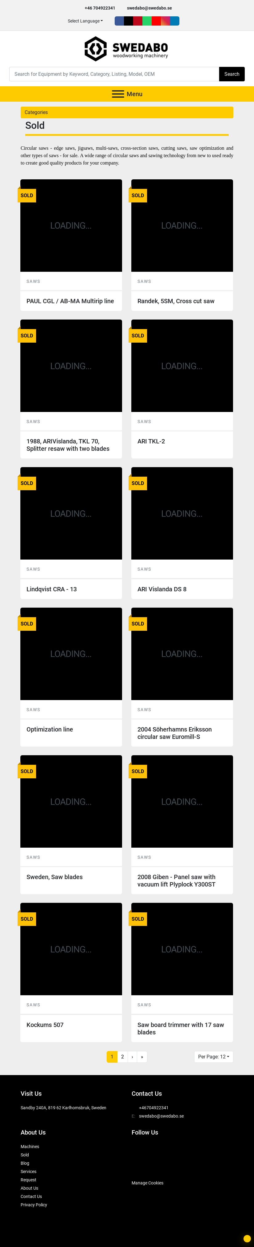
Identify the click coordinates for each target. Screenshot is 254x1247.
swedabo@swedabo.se (149, 8)
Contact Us (31, 1196)
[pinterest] (137, 21)
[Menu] (118, 94)
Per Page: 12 (212, 1057)
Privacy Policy (34, 1204)
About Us (29, 1188)
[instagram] (165, 21)
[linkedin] (174, 21)
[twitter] (128, 21)
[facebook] (119, 21)
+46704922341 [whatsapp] (154, 1107)
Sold (25, 1154)
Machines (30, 1146)
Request (28, 1179)
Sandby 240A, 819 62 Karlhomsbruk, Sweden (63, 1107)
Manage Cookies (147, 1182)
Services (28, 1171)
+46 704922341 (100, 8)
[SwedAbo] (143, 1167)
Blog (25, 1163)
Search (232, 74)
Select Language (84, 20)
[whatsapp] (147, 21)
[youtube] (156, 21)
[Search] (114, 74)
